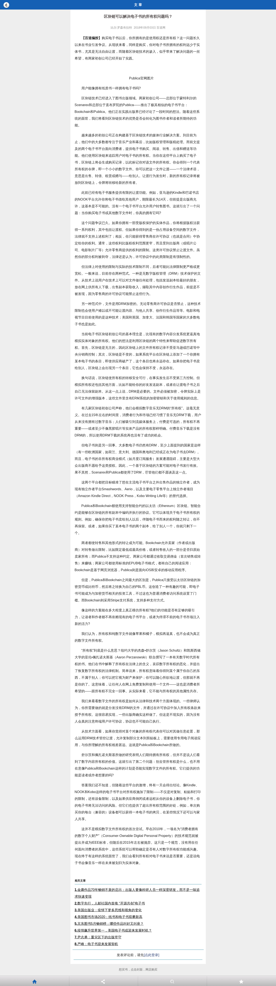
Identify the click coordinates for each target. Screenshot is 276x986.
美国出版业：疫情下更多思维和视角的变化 (108, 910)
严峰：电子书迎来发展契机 (96, 944)
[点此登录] (151, 955)
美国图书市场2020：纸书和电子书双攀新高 (109, 917)
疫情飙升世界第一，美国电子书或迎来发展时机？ (113, 930)
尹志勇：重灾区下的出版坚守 (98, 937)
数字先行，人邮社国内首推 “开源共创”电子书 (110, 903)
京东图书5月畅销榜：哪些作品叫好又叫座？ (109, 923)
